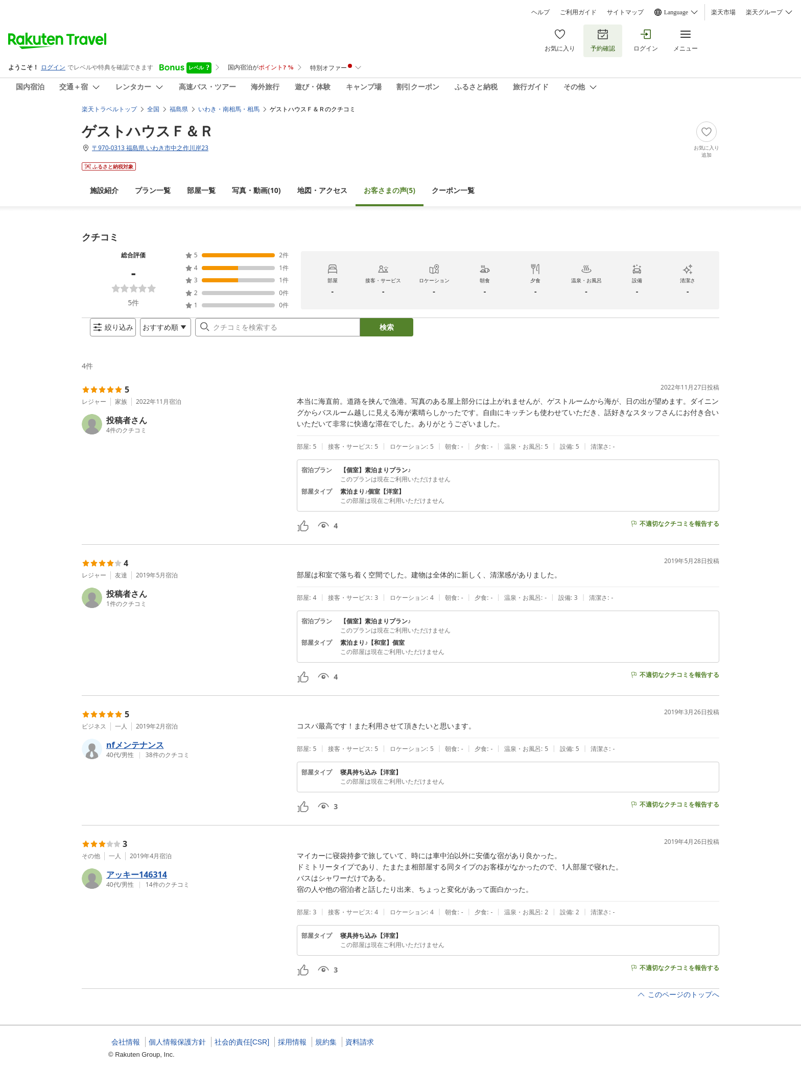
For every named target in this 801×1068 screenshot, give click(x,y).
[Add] (706, 131)
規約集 (326, 1042)
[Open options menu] (157, 331)
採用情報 (292, 1042)
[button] (185, 432)
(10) (256, 182)
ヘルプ (540, 12)
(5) (390, 182)
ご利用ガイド (578, 12)
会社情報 (125, 1042)
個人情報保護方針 (177, 1042)
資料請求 (359, 1042)
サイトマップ (625, 12)
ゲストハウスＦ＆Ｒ (148, 122)
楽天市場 (723, 12)
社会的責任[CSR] (242, 1042)
